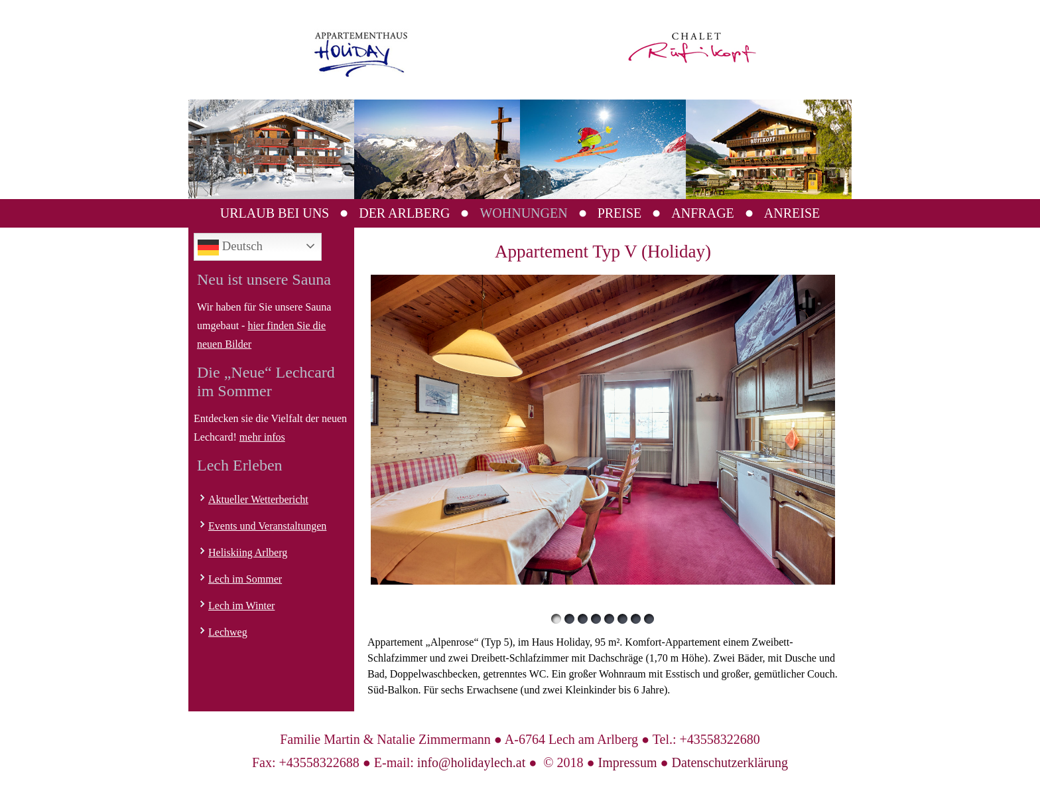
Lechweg (227, 632)
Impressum (627, 762)
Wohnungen (523, 213)
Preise (620, 213)
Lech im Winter (241, 605)
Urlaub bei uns (274, 213)
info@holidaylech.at (471, 762)
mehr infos (262, 437)
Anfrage (702, 213)
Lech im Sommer (245, 579)
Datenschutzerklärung (730, 762)
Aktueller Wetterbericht (258, 499)
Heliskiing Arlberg (247, 552)
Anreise (792, 213)
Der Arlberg (404, 213)
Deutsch (230, 247)
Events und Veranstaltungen (267, 526)
